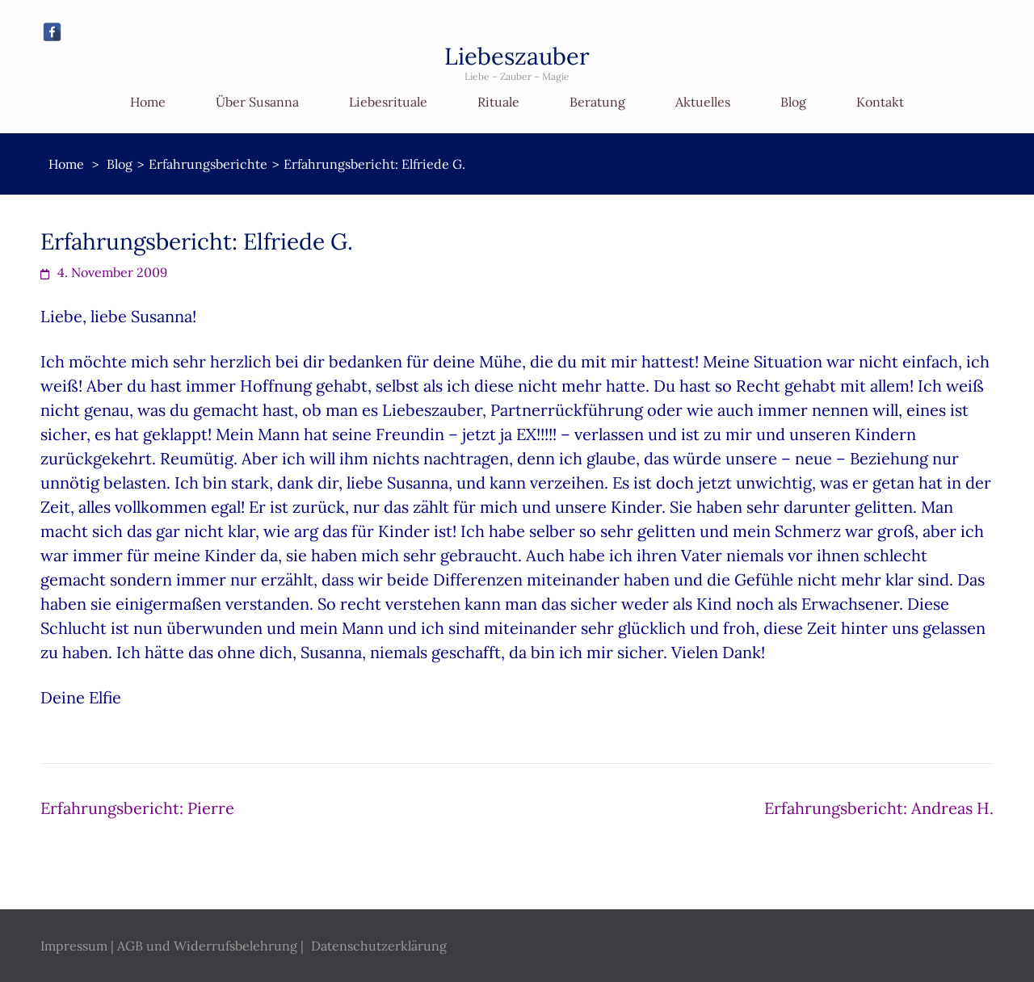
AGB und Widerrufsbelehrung (207, 946)
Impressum (73, 946)
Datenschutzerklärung (379, 946)
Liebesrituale (388, 102)
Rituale (498, 102)
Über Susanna (257, 102)
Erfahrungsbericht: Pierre (137, 808)
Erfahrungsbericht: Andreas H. (879, 808)
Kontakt (880, 102)
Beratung (597, 102)
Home (148, 102)
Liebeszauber (517, 56)
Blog (793, 102)
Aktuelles (702, 102)
